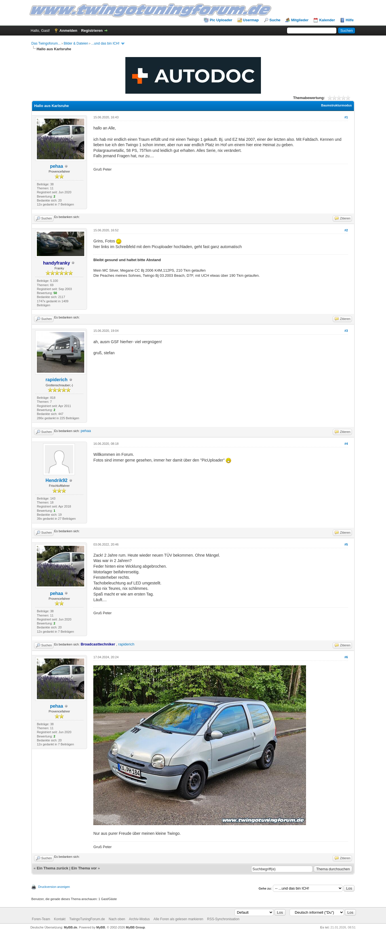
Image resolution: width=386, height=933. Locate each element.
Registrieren (92, 30)
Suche (274, 20)
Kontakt (60, 919)
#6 (346, 657)
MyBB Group (135, 927)
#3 (346, 330)
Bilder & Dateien (76, 43)
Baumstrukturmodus (336, 105)
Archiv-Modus (139, 919)
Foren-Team (41, 919)
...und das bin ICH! (105, 43)
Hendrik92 (57, 480)
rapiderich (57, 379)
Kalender (327, 20)
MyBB (100, 927)
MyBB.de (70, 927)
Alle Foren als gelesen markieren (178, 919)
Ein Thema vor (84, 868)
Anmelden (68, 30)
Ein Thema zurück (52, 868)
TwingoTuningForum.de (87, 919)
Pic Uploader (221, 20)
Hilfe (350, 20)
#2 (346, 230)
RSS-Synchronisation (223, 919)
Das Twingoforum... (46, 43)
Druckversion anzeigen (54, 886)
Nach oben (117, 919)
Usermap (251, 20)
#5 (346, 544)
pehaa (56, 166)
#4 (346, 443)
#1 (346, 117)
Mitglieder (299, 20)
